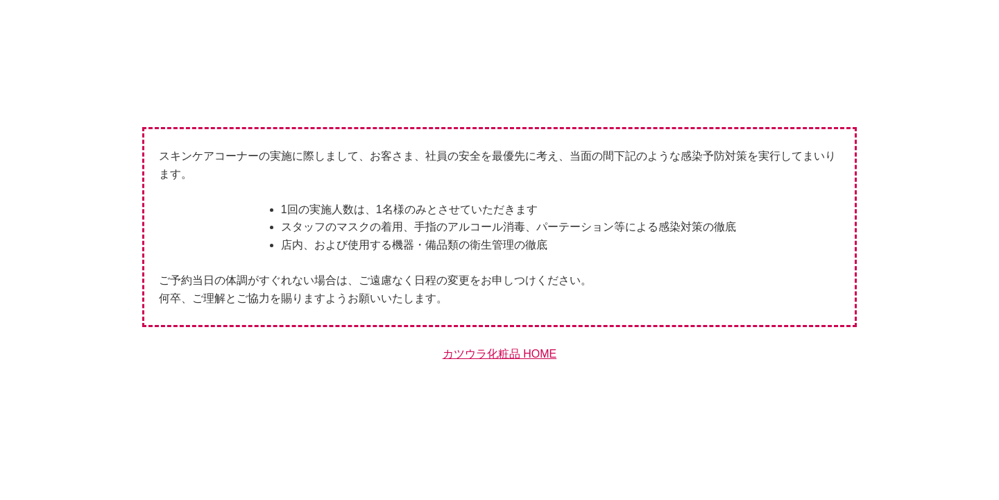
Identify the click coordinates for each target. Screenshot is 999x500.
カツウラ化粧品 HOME (499, 354)
